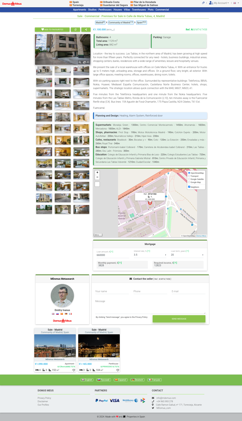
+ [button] (97, 172)
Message (100, 301)
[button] (37, 345)
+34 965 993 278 (164, 401)
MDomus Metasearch (62, 278)
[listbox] (150, 255)
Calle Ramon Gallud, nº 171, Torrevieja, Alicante (179, 405)
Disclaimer (43, 401)
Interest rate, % (142, 251)
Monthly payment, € (110, 262)
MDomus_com (163, 408)
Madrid (100, 22)
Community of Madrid (121, 22)
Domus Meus (201, 236)
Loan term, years (180, 251)
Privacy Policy (44, 398)
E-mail (175, 291)
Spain (76, 2)
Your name (101, 291)
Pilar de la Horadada (145, 2)
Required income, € (165, 262)
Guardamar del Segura (115, 5)
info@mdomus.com (166, 398)
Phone (137, 291)
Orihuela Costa (111, 2)
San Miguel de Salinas (146, 5)
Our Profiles (43, 405)
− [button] (97, 177)
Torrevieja (78, 5)
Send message (179, 319)
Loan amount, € (105, 252)
